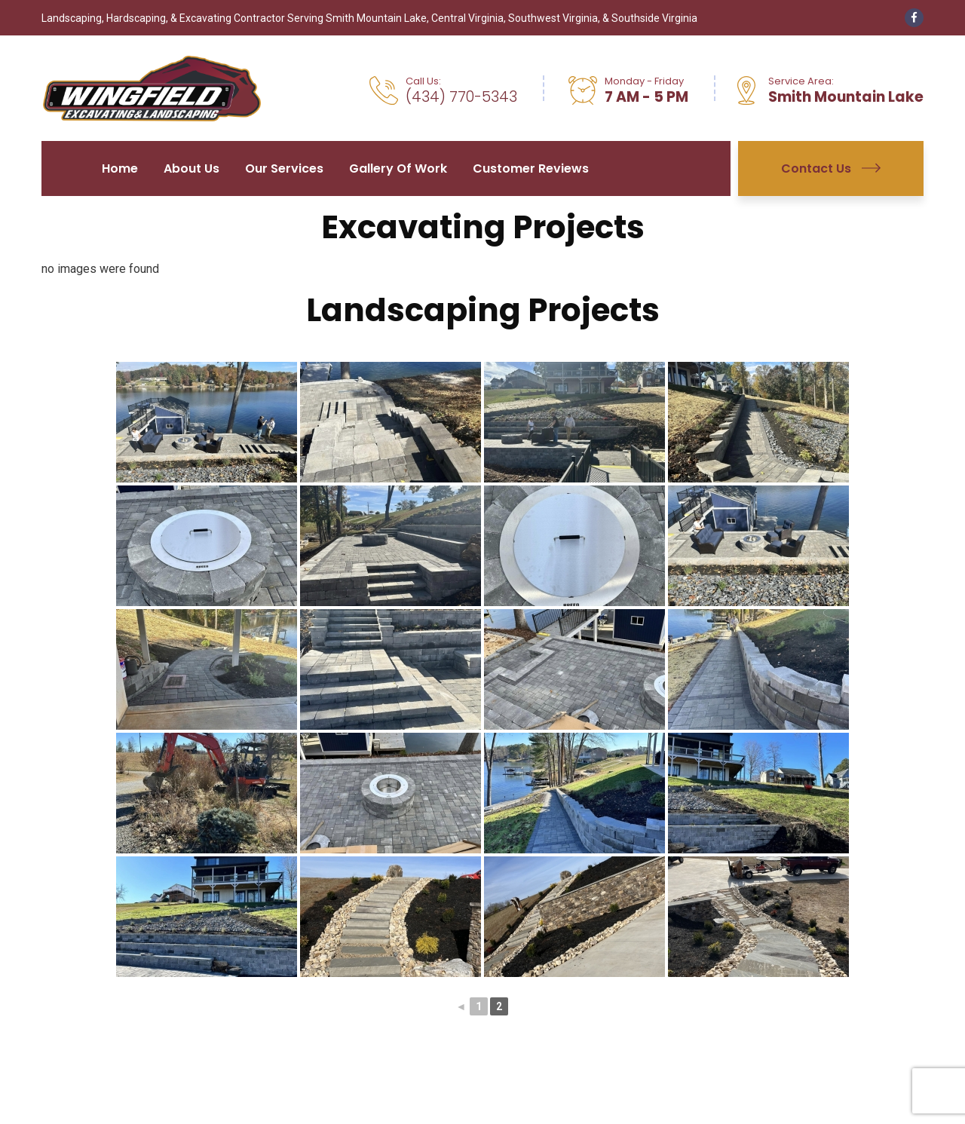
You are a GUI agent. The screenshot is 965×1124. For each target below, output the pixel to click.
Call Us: (423, 81)
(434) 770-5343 (461, 97)
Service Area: (801, 81)
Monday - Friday (644, 81)
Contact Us (831, 168)
